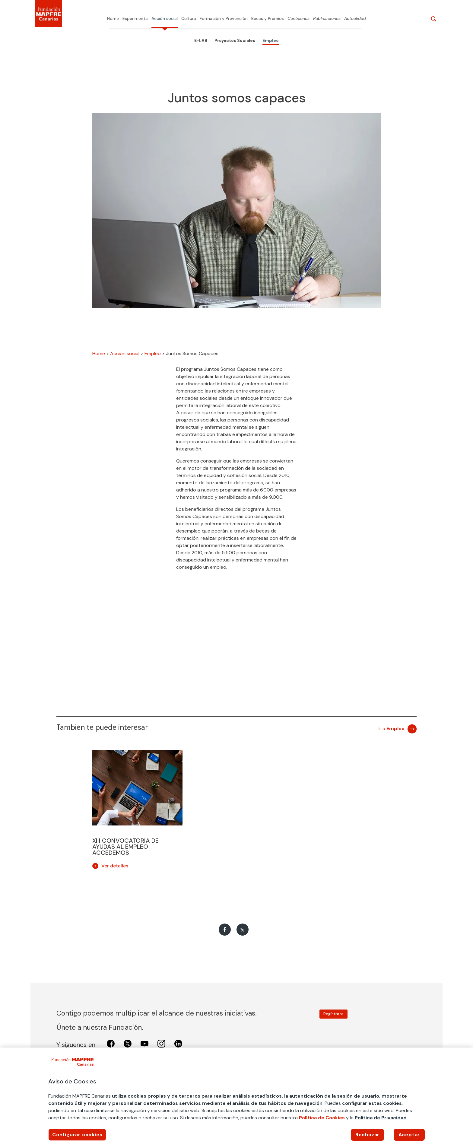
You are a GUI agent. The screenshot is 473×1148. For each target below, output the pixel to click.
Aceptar (409, 1134)
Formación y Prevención (224, 18)
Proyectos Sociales (234, 40)
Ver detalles (114, 866)
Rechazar (367, 1134)
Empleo (270, 40)
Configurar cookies (77, 1134)
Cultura (188, 18)
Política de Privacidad (381, 1118)
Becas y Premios (267, 18)
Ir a (392, 728)
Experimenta (135, 18)
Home (113, 18)
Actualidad (355, 18)
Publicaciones (327, 18)
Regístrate (333, 1013)
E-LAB (200, 40)
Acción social (164, 18)
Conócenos (298, 18)
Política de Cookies (322, 1118)
